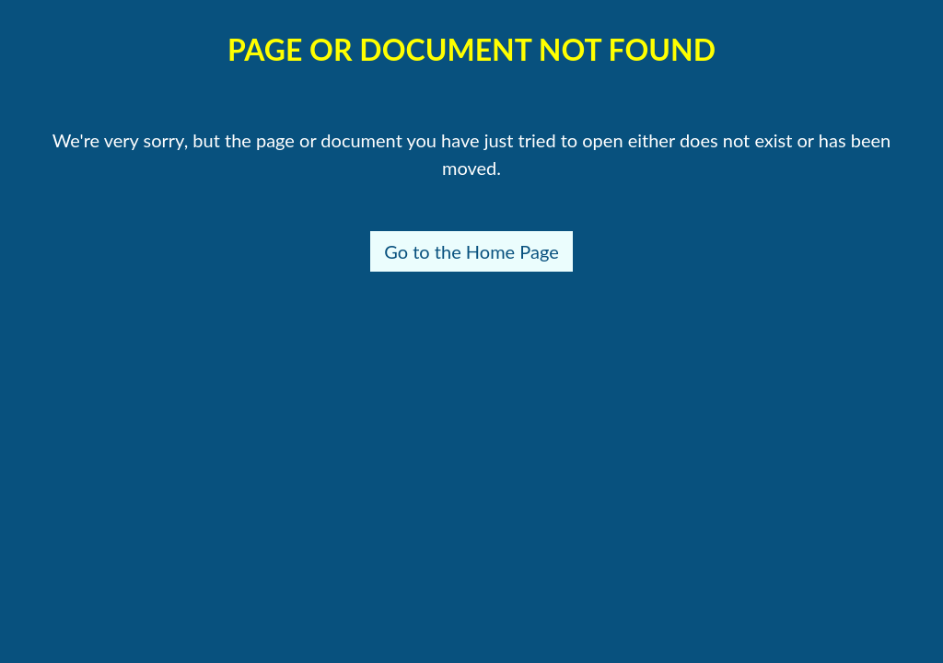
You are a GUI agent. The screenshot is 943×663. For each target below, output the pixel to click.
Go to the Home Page (471, 251)
